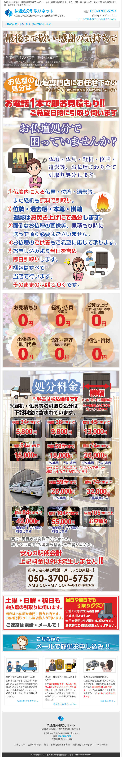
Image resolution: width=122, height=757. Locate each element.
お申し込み (19, 744)
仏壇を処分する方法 (60, 744)
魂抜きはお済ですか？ (83, 744)
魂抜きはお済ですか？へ (64, 704)
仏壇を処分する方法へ (27, 701)
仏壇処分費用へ (107, 701)
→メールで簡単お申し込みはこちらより (96, 19)
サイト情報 (102, 744)
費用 (46, 744)
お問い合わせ (34, 744)
